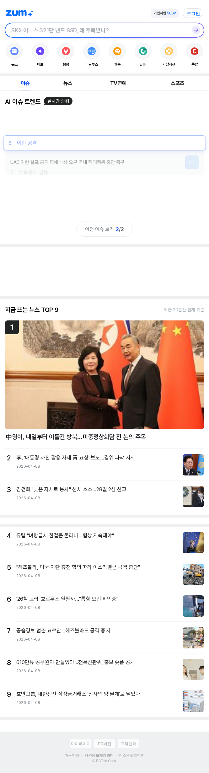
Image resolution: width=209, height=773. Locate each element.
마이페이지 (81, 743)
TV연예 (118, 83)
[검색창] (96, 30)
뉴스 (67, 83)
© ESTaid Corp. (104, 761)
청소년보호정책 (131, 755)
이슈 (25, 83)
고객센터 (128, 743)
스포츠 (177, 83)
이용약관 (72, 755)
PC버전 (104, 743)
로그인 (193, 13)
